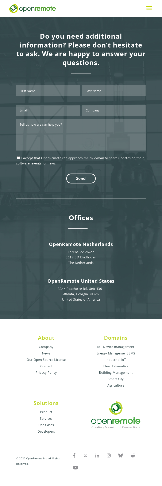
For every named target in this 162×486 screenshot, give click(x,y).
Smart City (116, 379)
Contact (46, 366)
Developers (46, 431)
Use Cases (46, 425)
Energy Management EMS (115, 353)
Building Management (116, 372)
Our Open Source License (46, 359)
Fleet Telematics (115, 366)
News (46, 353)
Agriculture (115, 385)
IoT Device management (115, 347)
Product (46, 412)
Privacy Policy (46, 372)
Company (46, 347)
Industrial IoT (116, 359)
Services (46, 418)
